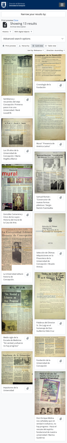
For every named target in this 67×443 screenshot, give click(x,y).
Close (15, 20)
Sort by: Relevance (35, 50)
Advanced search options (16, 38)
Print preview (9, 46)
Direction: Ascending (55, 50)
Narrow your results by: (33, 14)
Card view (37, 46)
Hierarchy (24, 46)
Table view (50, 46)
